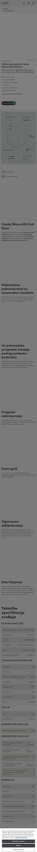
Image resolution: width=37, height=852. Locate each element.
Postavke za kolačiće (18, 849)
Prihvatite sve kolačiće (18, 841)
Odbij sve (18, 845)
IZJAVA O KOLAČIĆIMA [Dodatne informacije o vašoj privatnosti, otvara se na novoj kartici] (21, 837)
